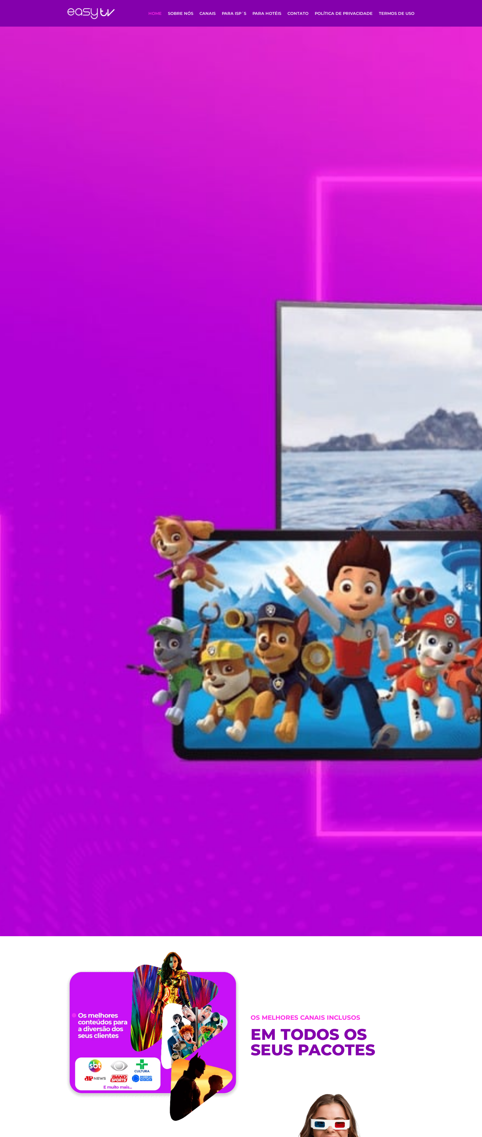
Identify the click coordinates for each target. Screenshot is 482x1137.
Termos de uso (396, 13)
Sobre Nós (180, 13)
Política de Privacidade (344, 13)
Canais (207, 13)
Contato (298, 13)
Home (155, 13)
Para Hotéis (266, 13)
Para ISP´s (234, 13)
